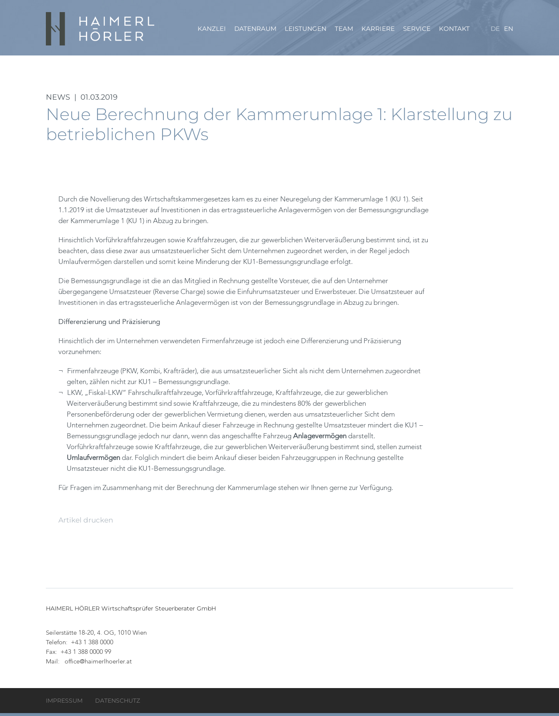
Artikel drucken (85, 523)
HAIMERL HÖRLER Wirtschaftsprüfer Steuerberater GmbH (101, 29)
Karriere (378, 29)
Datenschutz (117, 703)
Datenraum (255, 29)
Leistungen (305, 29)
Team (344, 29)
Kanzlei (212, 29)
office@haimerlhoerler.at (98, 665)
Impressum (64, 703)
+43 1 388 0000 (92, 646)
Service (417, 29)
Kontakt (454, 29)
